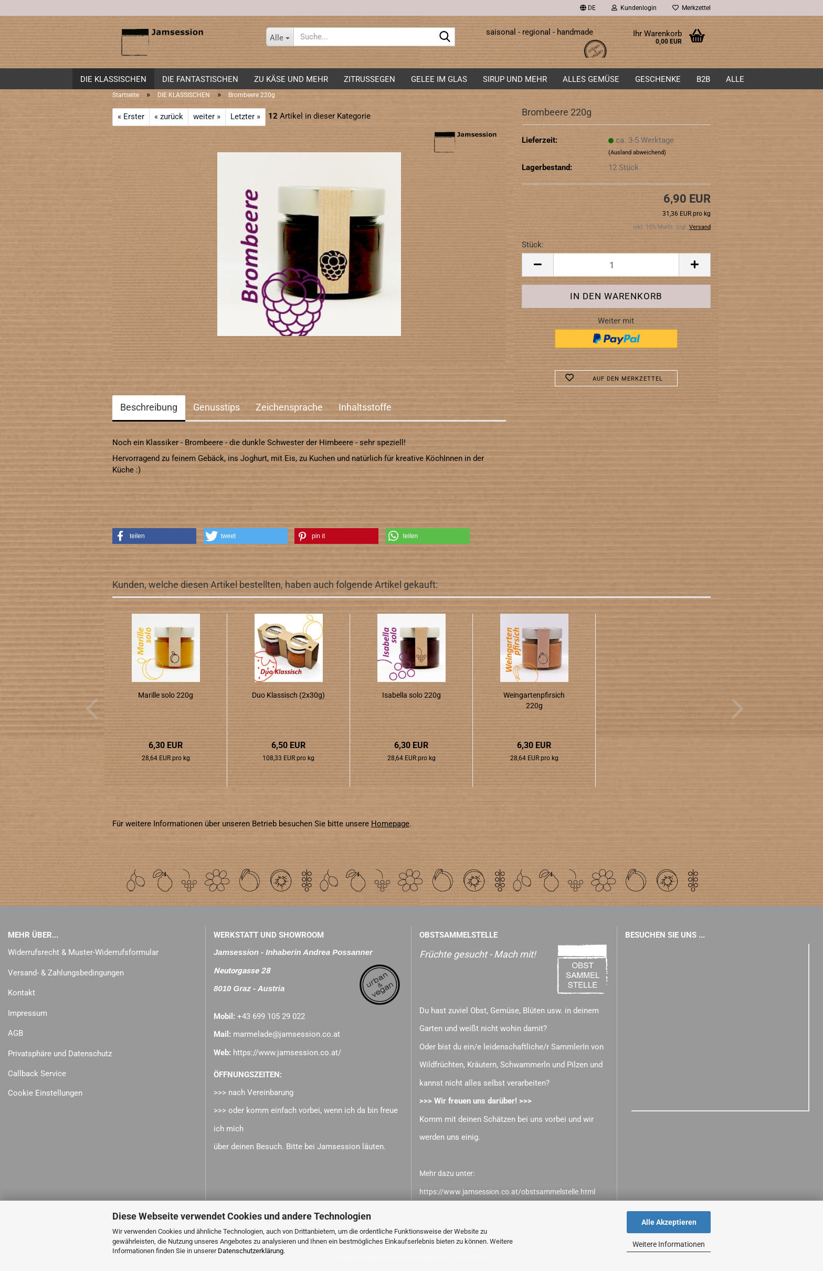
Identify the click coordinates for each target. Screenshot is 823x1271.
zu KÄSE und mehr (291, 79)
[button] (588, 8)
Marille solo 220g (165, 695)
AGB (15, 1033)
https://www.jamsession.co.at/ (287, 1052)
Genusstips (216, 407)
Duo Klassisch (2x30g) (288, 695)
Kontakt (21, 992)
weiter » (206, 116)
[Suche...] (279, 36)
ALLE (735, 79)
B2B (703, 79)
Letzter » (245, 116)
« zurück (168, 116)
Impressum (27, 1013)
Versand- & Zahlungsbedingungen (66, 973)
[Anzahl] (616, 265)
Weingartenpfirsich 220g (534, 700)
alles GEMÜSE (591, 79)
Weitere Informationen (668, 1244)
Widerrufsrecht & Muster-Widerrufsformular (83, 952)
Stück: (533, 244)
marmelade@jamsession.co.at (286, 1034)
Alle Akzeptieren (669, 1222)
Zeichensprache (289, 407)
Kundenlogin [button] (634, 8)
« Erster (131, 116)
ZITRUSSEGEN (369, 79)
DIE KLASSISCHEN (113, 79)
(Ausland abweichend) (637, 152)
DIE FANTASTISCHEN (200, 79)
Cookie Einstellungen (45, 1093)
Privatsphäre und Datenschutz (60, 1053)
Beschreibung (148, 407)
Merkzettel (691, 8)
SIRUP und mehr (515, 79)
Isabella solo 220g (411, 695)
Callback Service (37, 1073)
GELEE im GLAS (439, 79)
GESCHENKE (658, 79)
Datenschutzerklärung (250, 1251)
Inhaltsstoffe (365, 407)
